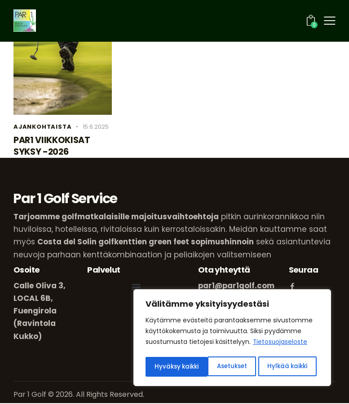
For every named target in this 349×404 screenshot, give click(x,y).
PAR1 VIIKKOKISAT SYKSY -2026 (53, 147)
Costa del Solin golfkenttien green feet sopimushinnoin (146, 243)
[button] (135, 287)
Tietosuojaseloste (280, 344)
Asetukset (169, 366)
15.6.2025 (96, 126)
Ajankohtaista (42, 126)
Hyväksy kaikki (288, 366)
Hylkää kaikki (225, 366)
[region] (232, 339)
